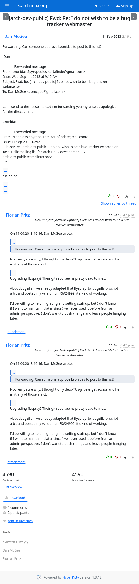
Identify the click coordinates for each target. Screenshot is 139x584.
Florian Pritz (18, 215)
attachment (17, 331)
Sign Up (124, 6)
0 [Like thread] (111, 196)
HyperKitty (70, 577)
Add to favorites (18, 521)
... (5, 170)
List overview (13, 487)
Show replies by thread (118, 203)
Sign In (102, 6)
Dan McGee (15, 36)
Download (15, 497)
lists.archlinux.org (29, 6)
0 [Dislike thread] (120, 196)
